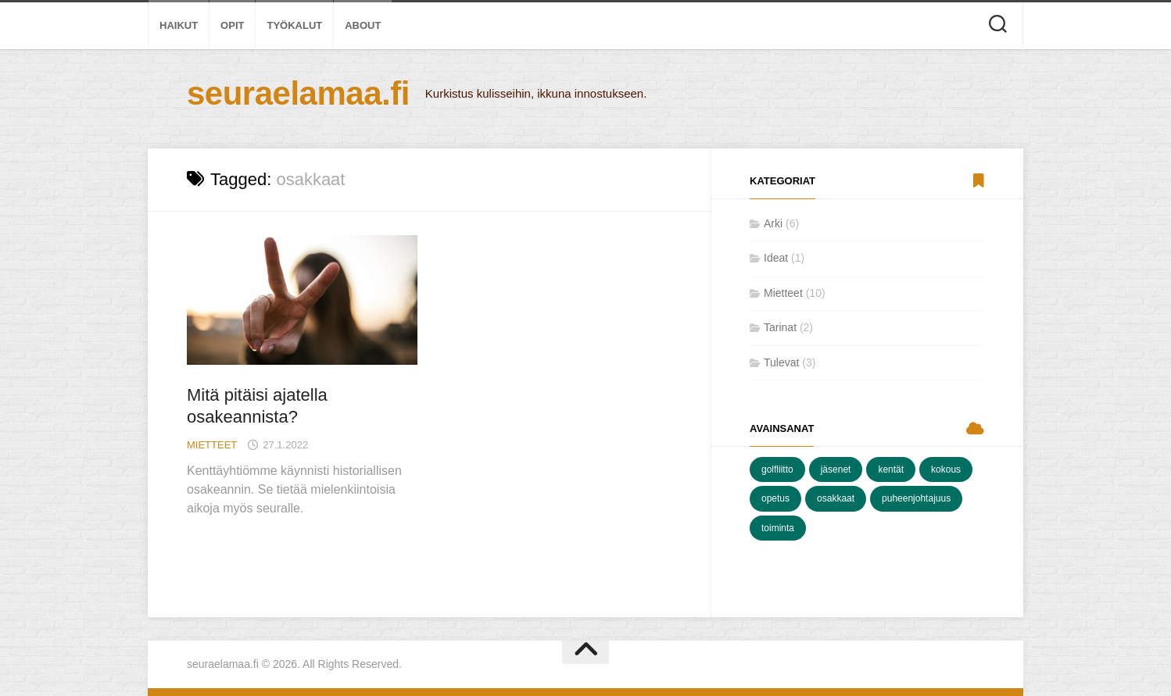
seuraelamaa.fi (298, 93)
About (363, 25)
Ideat (776, 258)
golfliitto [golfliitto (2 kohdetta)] (777, 469)
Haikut (178, 25)
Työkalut (294, 25)
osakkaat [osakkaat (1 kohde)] (835, 498)
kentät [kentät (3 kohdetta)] (891, 469)
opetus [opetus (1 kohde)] (775, 498)
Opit (232, 25)
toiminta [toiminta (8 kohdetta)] (777, 528)
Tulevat (781, 362)
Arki (773, 223)
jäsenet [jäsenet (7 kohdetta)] (836, 469)
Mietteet (212, 445)
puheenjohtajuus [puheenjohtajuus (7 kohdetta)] (916, 498)
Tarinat (780, 327)
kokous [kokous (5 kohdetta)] (946, 469)
